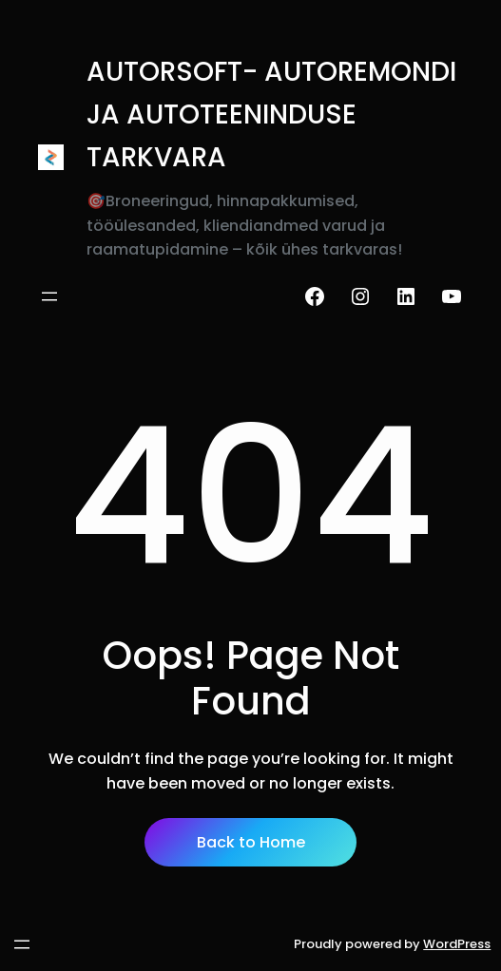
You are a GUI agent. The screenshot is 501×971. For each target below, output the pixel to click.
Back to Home (251, 842)
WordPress (457, 944)
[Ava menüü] (49, 296)
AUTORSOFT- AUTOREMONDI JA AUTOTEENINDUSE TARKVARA (271, 114)
